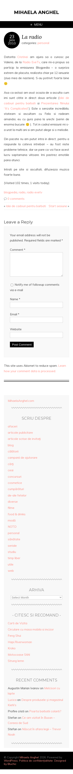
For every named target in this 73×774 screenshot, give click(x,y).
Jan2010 (12, 41)
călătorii (13, 456)
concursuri (14, 481)
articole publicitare (20, 437)
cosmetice (15, 487)
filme (11, 512)
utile (10, 569)
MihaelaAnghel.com (21, 405)
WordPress (11, 765)
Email (14, 319)
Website (16, 334)
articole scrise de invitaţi (24, 443)
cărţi (11, 468)
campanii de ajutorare (22, 462)
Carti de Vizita (17, 628)
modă (12, 525)
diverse (13, 506)
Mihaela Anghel (36, 12)
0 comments (16, 199)
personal (43, 43)
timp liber (14, 563)
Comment (17, 250)
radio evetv (34, 192)
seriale (12, 550)
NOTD (12, 531)
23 (11, 36)
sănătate (14, 544)
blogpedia (10, 192)
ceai (10, 475)
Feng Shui (14, 640)
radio (22, 192)
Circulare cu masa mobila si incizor (31, 634)
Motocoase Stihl (19, 659)
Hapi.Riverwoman (20, 647)
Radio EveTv (31, 62)
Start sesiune (58, 206)
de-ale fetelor (17, 500)
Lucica (12, 704)
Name (15, 304)
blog (11, 450)
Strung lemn (16, 665)
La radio (32, 36)
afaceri (12, 431)
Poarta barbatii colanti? (45, 716)
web (11, 575)
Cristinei (22, 57)
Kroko (12, 653)
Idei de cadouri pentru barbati (26, 206)
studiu (12, 556)
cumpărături (16, 494)
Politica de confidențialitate (36, 765)
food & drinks (17, 519)
